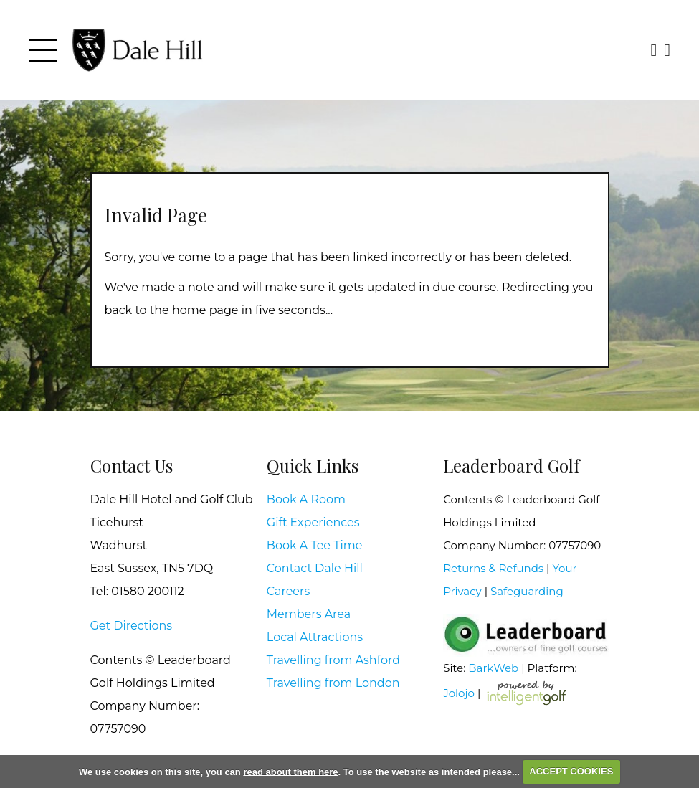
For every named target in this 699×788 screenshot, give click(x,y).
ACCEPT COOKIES (571, 771)
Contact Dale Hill (315, 568)
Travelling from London (333, 683)
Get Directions (131, 625)
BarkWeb (493, 668)
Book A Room (306, 499)
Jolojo (459, 692)
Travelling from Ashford (333, 660)
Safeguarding (527, 591)
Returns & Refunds (493, 568)
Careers (288, 591)
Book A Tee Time (315, 545)
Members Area (309, 614)
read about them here (290, 771)
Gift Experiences (313, 522)
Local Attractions (315, 637)
